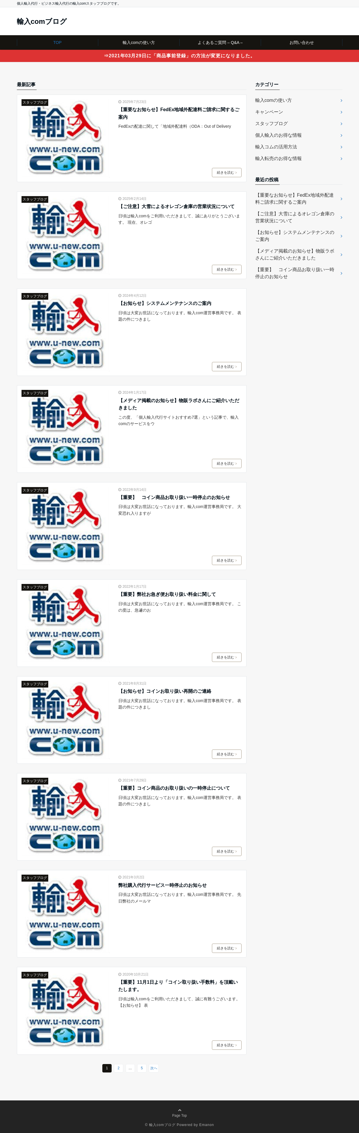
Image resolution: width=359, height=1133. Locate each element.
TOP (57, 42)
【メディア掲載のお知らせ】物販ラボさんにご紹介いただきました (178, 404)
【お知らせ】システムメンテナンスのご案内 (164, 303)
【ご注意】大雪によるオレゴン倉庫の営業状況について (176, 206)
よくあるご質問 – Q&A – (220, 42)
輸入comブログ (42, 21)
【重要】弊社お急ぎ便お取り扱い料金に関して (167, 594)
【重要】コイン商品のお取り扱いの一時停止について (174, 788)
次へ (153, 1068)
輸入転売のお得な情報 (278, 158)
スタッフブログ (35, 102)
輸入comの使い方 (139, 42)
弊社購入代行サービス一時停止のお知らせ (162, 885)
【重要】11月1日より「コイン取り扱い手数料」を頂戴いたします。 (178, 986)
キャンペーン (269, 111)
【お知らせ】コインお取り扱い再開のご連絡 (164, 691)
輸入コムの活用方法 (276, 146)
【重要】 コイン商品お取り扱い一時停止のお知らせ (174, 497)
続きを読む (227, 173)
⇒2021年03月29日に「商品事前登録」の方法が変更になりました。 (179, 55)
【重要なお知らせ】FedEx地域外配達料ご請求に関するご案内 (178, 113)
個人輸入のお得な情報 (278, 135)
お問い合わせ (302, 42)
